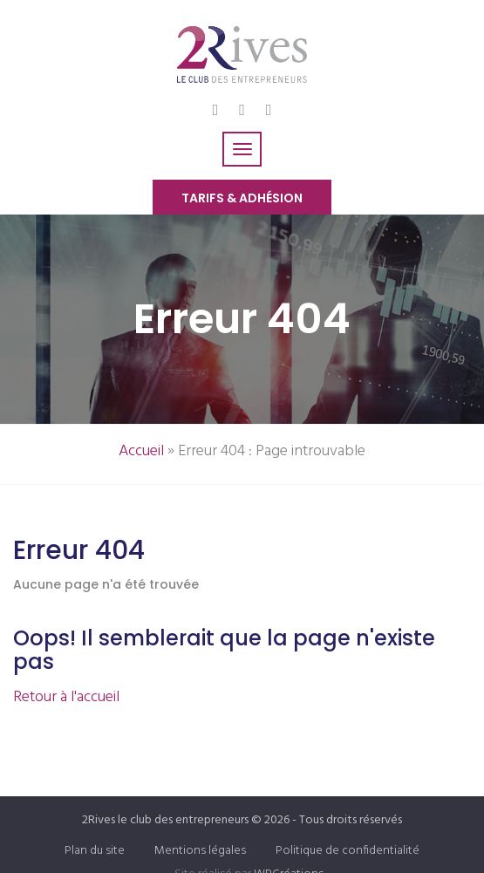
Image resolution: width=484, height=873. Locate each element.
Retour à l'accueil (66, 697)
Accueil (141, 451)
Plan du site (95, 851)
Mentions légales (200, 851)
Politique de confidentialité (347, 851)
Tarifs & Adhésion (242, 198)
